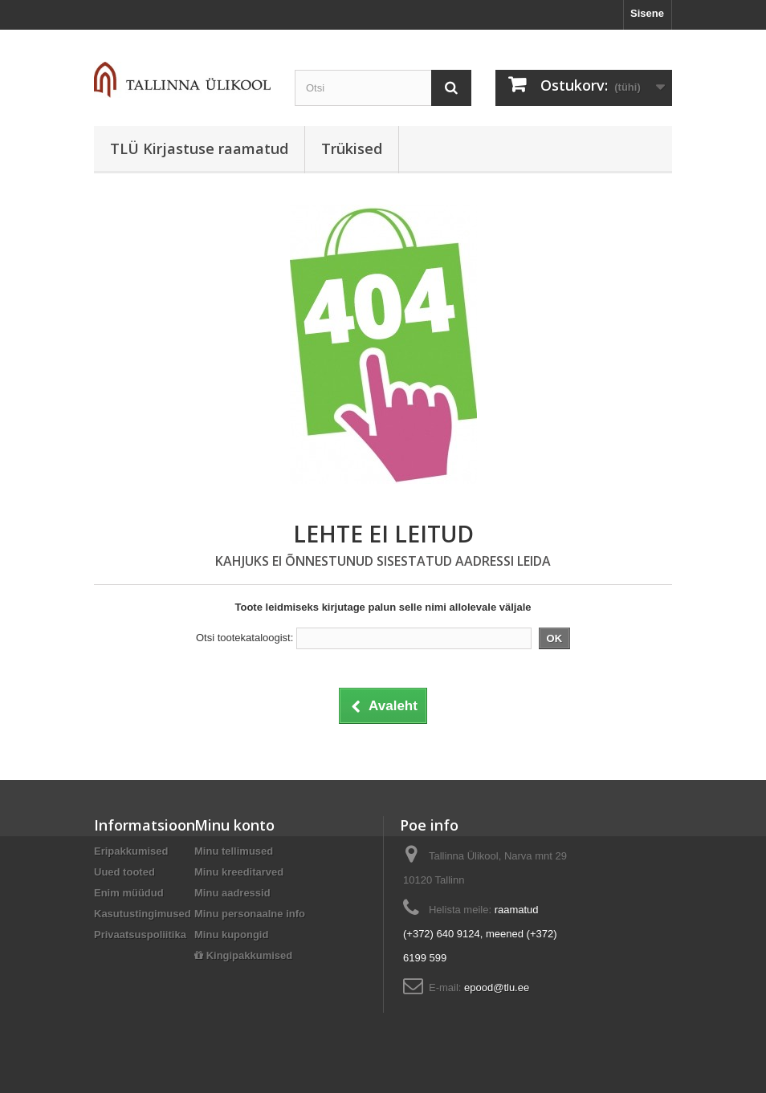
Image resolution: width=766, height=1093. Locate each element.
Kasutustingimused (142, 914)
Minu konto (234, 825)
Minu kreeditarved (238, 872)
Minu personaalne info (249, 914)
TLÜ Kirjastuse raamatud (199, 148)
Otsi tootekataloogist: (244, 638)
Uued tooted (124, 872)
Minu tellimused (233, 851)
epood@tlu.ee (496, 987)
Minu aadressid (232, 893)
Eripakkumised (131, 851)
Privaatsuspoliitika (140, 934)
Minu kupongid (231, 934)
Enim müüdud (129, 893)
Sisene (647, 13)
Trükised (351, 148)
